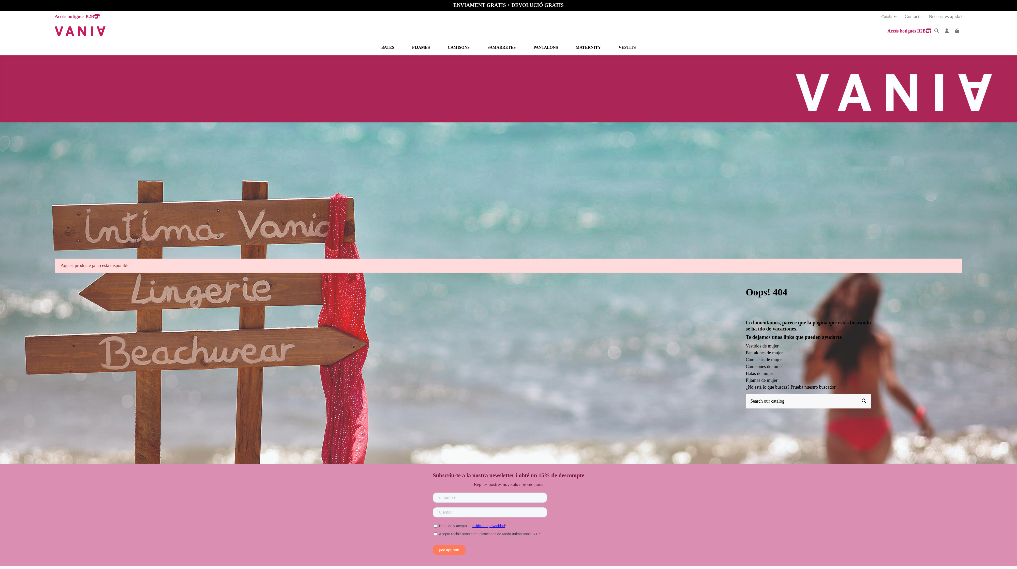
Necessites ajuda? (945, 16)
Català (889, 16)
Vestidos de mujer (762, 346)
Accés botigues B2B (77, 16)
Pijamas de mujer (761, 380)
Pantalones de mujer (764, 352)
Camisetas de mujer (764, 359)
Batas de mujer (759, 373)
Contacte (914, 16)
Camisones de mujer (764, 366)
